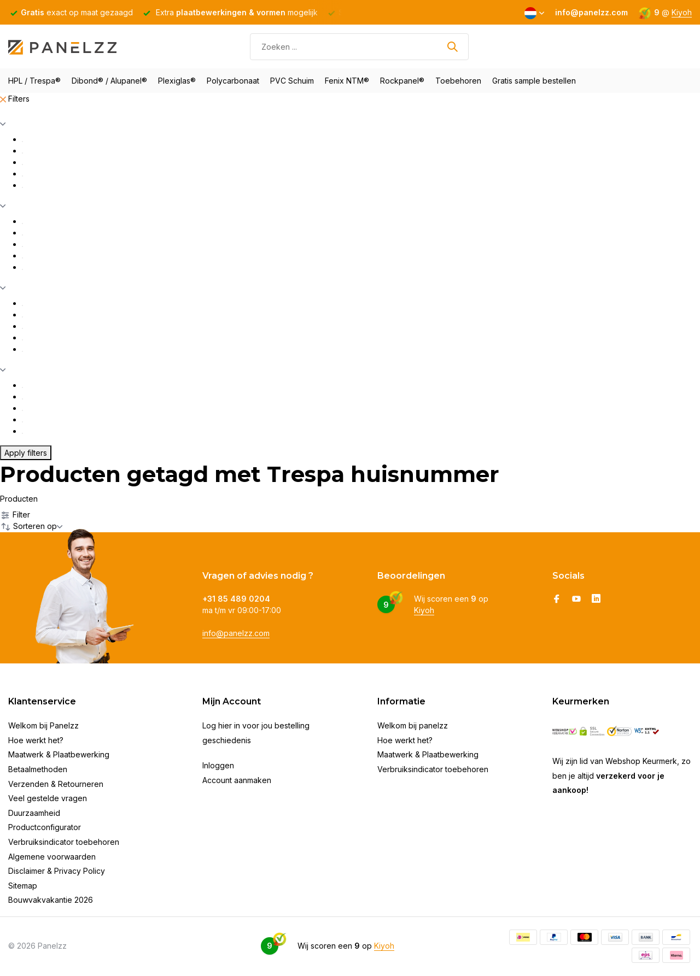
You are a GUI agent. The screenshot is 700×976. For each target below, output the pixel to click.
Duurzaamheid (34, 813)
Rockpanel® (402, 80)
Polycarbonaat (233, 80)
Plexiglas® (177, 80)
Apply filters (25, 452)
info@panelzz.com (236, 633)
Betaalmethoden (37, 769)
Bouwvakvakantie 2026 (50, 899)
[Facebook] (556, 599)
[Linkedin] (596, 599)
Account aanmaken (236, 780)
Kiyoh (682, 12)
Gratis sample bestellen (534, 80)
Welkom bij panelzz (412, 725)
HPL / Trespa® (34, 80)
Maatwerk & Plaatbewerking (58, 754)
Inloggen (218, 765)
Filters (15, 98)
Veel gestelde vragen (47, 798)
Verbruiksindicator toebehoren (63, 841)
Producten (19, 498)
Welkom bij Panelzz (43, 725)
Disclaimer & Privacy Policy (56, 870)
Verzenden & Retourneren (55, 784)
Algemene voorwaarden (52, 856)
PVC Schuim (292, 80)
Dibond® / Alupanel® (109, 80)
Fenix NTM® (347, 80)
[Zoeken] (359, 46)
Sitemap (22, 885)
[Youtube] (576, 599)
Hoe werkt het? (35, 740)
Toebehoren (458, 80)
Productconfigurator (44, 827)
